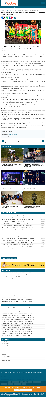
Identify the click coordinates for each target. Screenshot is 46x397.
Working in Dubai (19, 377)
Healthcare (4, 362)
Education (4, 358)
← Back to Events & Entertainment (9, 258)
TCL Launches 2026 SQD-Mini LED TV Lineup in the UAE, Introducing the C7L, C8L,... (18, 238)
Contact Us (14, 372)
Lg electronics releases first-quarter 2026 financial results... (13, 221)
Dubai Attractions (38, 372)
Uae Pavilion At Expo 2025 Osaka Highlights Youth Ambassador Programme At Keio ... (19, 231)
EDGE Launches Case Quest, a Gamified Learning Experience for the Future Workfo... (19, 233)
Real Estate (4, 352)
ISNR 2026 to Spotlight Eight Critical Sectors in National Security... (15, 250)
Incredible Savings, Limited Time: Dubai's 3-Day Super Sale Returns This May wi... (17, 323)
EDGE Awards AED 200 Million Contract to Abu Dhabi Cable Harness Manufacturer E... (19, 248)
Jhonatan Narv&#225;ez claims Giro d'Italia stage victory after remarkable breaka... (18, 291)
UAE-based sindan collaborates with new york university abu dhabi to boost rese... (18, 236)
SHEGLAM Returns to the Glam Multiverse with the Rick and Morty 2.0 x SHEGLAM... (18, 229)
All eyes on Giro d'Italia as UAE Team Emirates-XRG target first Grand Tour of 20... (17, 301)
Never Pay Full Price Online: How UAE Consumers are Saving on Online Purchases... (18, 317)
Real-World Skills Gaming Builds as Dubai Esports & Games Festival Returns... (17, 325)
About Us (2, 372)
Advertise (28, 372)
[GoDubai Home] (9, 3)
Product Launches (21, 7)
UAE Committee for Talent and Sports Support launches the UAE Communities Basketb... (19, 295)
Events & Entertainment (8, 10)
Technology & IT (5, 345)
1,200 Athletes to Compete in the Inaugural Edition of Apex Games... (15, 278)
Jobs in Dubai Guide (33, 379)
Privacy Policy (23, 372)
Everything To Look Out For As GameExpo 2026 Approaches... (14, 276)
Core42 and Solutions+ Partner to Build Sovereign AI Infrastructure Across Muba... (18, 253)
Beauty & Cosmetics (6, 341)
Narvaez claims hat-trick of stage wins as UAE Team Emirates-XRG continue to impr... (18, 274)
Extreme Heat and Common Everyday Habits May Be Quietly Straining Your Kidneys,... (18, 319)
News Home (4, 7)
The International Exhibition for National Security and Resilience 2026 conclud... (17, 242)
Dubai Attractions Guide (11, 377)
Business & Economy (6, 356)
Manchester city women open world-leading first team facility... (14, 297)
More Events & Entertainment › (37, 146)
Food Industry (4, 350)
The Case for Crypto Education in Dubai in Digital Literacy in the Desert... (16, 311)
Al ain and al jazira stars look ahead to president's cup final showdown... (16, 282)
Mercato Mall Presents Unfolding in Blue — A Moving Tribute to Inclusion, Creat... (17, 219)
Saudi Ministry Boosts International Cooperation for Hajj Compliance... (15, 215)
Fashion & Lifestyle (5, 343)
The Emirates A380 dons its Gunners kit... (9, 309)
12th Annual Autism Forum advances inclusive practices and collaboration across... (18, 327)
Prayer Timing (3, 373)
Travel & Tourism (5, 354)
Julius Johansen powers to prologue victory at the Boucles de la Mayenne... (16, 272)
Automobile (4, 347)
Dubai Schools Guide (27, 377)
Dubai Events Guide (34, 377)
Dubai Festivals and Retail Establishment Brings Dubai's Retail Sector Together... (17, 244)
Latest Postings (11, 7)
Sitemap (8, 373)
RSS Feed (18, 372)
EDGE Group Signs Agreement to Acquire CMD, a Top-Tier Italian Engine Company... (18, 240)
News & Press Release (37, 382)
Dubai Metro (32, 372)
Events (22, 382)
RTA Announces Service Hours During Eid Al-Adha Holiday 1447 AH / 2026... (16, 223)
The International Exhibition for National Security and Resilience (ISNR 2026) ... (17, 246)
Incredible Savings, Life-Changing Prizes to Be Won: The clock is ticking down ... (17, 307)
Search (39, 7)
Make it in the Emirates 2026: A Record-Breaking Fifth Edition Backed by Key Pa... (18, 227)
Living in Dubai (3, 377)
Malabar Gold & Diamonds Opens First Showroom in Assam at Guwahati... (16, 335)
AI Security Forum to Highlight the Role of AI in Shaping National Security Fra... (17, 217)
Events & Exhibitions (5, 364)
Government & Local (6, 360)
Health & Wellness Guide (5, 379)
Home (2, 10)
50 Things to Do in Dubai (14, 379)
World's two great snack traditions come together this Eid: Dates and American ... (18, 329)
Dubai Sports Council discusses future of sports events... (13, 280)
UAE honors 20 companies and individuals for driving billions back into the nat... (17, 225)
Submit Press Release (32, 7)
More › (42, 270)
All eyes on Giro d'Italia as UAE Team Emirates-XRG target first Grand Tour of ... (17, 255)
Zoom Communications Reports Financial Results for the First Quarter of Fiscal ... (17, 331)
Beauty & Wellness (15, 382)
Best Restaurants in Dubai (24, 379)
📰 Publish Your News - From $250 (23, 389)
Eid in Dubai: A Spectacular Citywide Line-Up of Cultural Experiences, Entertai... (17, 321)
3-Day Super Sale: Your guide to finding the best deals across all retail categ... (17, 313)
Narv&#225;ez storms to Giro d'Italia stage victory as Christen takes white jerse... (17, 299)
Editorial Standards (8, 372)
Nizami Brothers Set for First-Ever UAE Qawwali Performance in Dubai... (16, 293)
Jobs (25, 382)
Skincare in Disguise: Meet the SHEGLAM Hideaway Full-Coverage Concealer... (17, 333)
